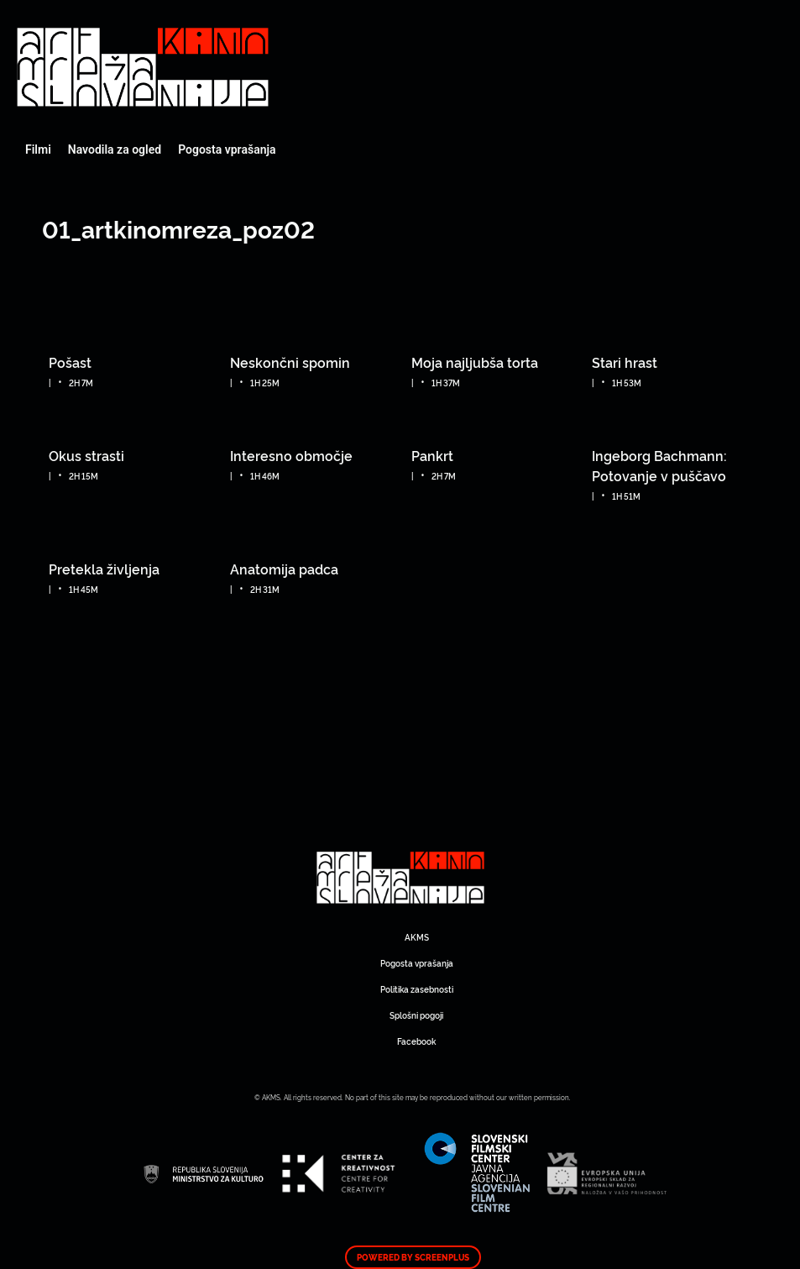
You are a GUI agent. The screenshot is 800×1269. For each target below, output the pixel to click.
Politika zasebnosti (416, 988)
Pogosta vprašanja (226, 149)
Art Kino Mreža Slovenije (143, 67)
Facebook (416, 1041)
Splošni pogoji (416, 1014)
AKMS (417, 936)
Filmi (38, 149)
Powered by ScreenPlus (413, 1257)
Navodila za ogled (114, 149)
